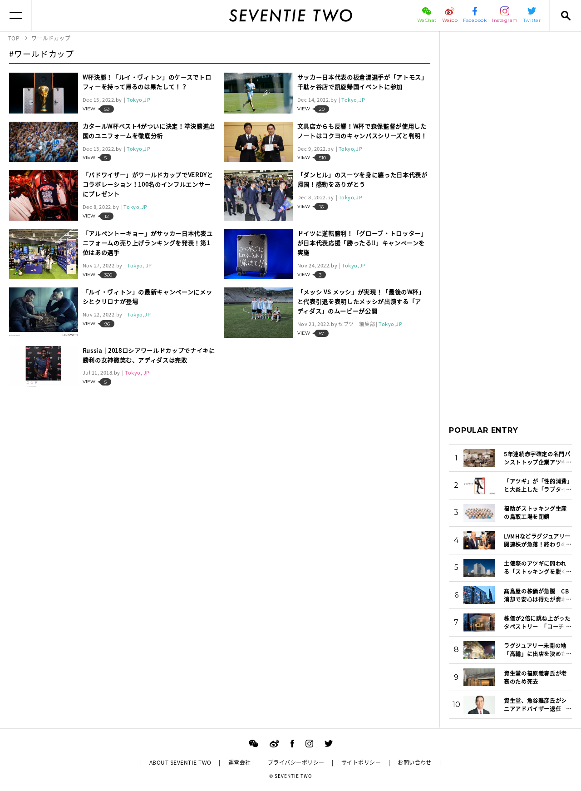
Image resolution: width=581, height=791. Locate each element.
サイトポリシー (361, 762)
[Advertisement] (510, 176)
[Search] (565, 15)
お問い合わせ (415, 762)
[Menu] (15, 15)
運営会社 (239, 762)
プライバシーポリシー (296, 762)
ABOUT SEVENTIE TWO (180, 762)
